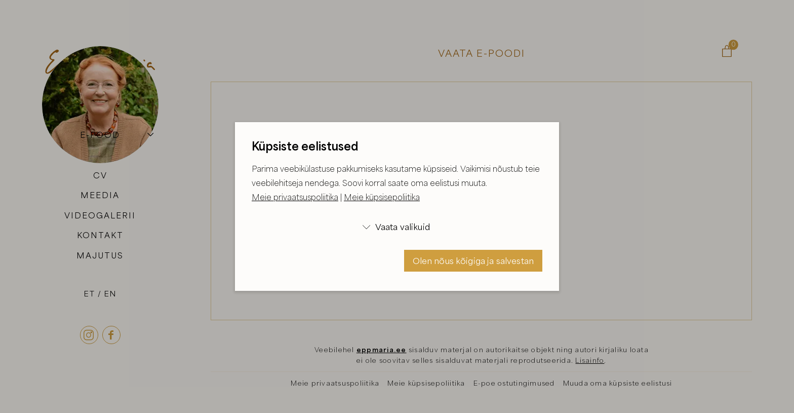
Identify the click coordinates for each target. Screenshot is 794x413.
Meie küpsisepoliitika (382, 197)
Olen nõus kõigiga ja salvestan (473, 260)
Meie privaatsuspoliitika (295, 197)
